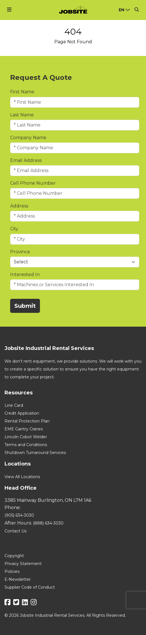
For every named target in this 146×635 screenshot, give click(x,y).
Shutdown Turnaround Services (35, 452)
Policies (12, 571)
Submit (25, 305)
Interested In (25, 274)
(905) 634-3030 (19, 515)
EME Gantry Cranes (24, 428)
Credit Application (22, 413)
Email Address (26, 160)
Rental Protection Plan (27, 421)
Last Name (22, 114)
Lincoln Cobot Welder (26, 436)
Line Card (14, 405)
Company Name (28, 137)
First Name (22, 91)
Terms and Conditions (26, 444)
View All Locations (22, 476)
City (14, 228)
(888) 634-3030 (48, 523)
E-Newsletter (18, 579)
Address (19, 206)
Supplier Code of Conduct (30, 587)
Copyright (14, 555)
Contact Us (15, 531)
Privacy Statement (23, 563)
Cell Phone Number (33, 183)
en (121, 9)
